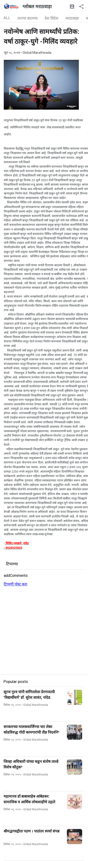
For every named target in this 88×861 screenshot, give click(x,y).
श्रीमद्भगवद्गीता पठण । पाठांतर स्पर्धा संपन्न (31, 831)
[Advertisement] (44, 630)
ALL (7, 17)
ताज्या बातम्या (27, 18)
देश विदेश (51, 18)
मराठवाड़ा (72, 18)
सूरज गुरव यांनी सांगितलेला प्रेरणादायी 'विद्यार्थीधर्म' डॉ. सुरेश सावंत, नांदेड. (29, 695)
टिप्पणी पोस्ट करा (15, 584)
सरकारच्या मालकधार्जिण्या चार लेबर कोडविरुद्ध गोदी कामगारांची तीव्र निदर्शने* (31, 730)
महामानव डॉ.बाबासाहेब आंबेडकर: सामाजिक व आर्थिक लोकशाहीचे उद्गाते (29, 799)
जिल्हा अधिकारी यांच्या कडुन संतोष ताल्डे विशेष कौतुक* (31, 764)
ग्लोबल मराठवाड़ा (37, 6)
